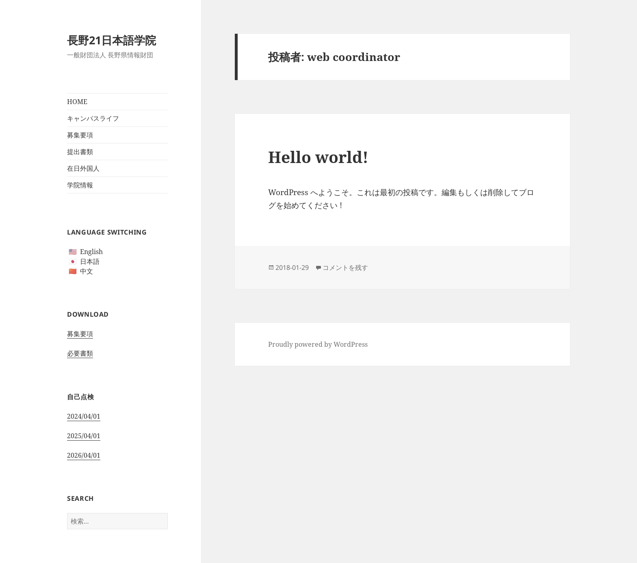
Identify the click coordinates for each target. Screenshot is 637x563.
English (91, 251)
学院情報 (80, 184)
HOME (77, 101)
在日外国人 (83, 168)
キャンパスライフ (93, 118)
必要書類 (80, 353)
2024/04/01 (83, 416)
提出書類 (80, 151)
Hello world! (318, 156)
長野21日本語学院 (111, 40)
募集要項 (80, 134)
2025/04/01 (83, 435)
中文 (86, 271)
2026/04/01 (83, 455)
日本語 (90, 261)
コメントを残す (345, 267)
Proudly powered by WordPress (318, 344)
